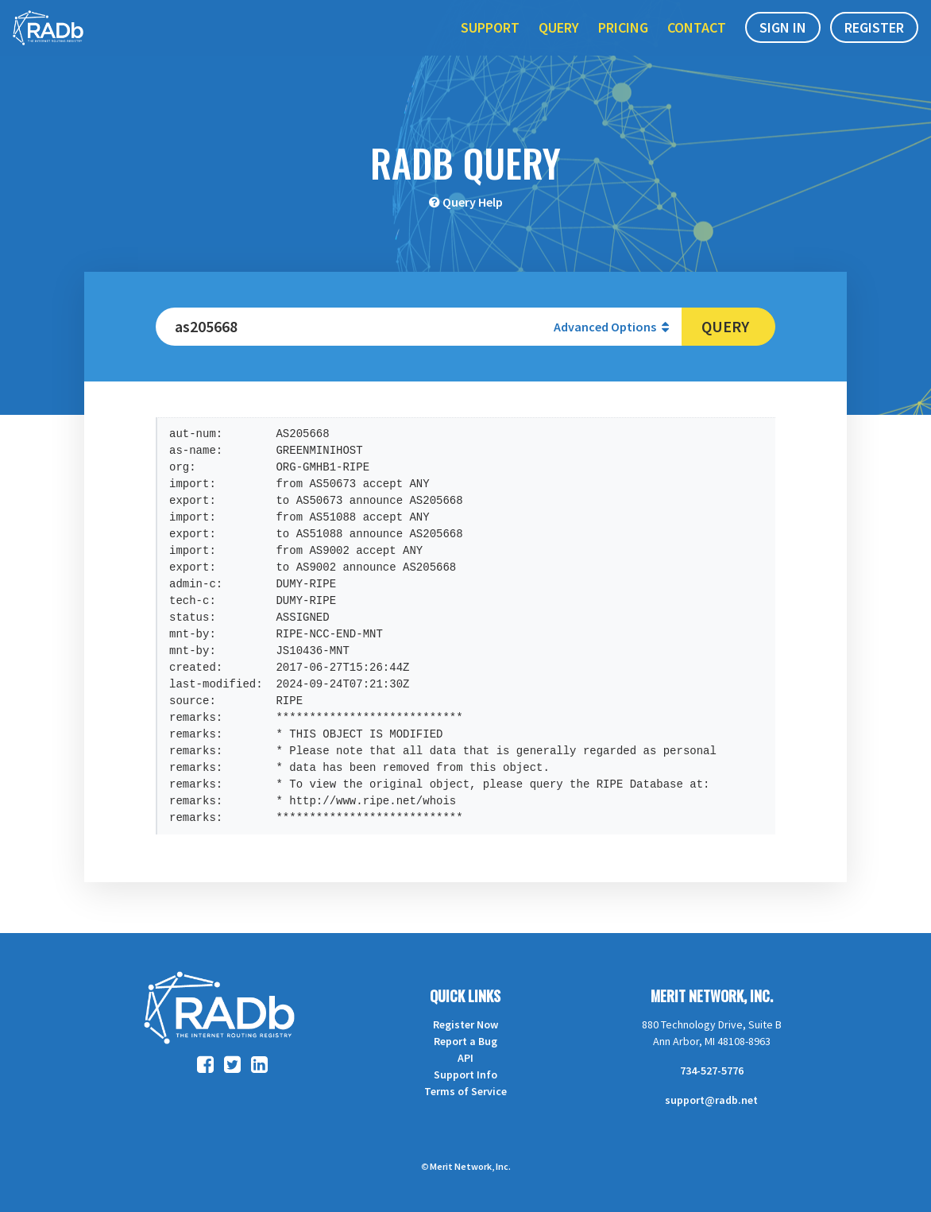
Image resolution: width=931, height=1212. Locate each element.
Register (874, 46)
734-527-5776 (712, 1070)
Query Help (472, 202)
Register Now (465, 1024)
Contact (696, 46)
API (465, 1058)
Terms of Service (465, 1091)
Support (490, 46)
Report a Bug (465, 1041)
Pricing (623, 46)
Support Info (465, 1074)
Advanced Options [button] (611, 327)
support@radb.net (711, 1100)
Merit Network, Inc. (712, 995)
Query (559, 46)
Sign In (782, 46)
